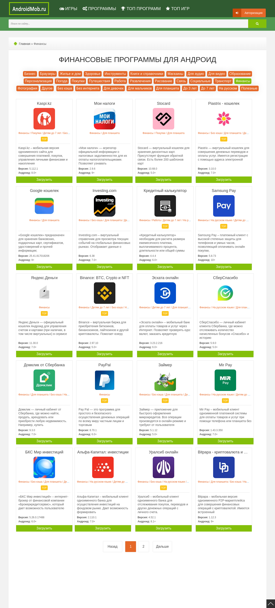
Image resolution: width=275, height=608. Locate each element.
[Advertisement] (76, 506)
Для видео (216, 74)
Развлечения (140, 81)
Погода (61, 81)
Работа (120, 81)
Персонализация (38, 81)
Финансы (243, 81)
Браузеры (48, 74)
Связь (181, 81)
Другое (47, 88)
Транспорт (223, 81)
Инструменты (115, 74)
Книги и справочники (146, 74)
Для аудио (196, 74)
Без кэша (65, 88)
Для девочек (114, 88)
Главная (24, 44)
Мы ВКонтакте (138, 601)
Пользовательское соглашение (106, 601)
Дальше (162, 460)
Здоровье (92, 74)
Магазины (175, 74)
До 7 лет (208, 88)
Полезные (249, 88)
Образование (240, 74)
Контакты (156, 601)
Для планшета (167, 88)
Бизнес (30, 74)
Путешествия (99, 81)
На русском (228, 88)
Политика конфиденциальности (65, 601)
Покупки (78, 81)
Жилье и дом (70, 74)
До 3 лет (190, 88)
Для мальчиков (140, 88)
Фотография (27, 88)
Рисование (163, 81)
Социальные (200, 81)
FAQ (169, 601)
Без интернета (87, 88)
